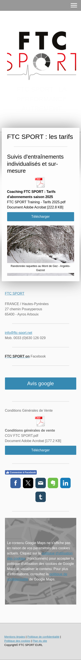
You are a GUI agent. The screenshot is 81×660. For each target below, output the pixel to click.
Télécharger (40, 216)
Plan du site (40, 640)
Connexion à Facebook (21, 472)
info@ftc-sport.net (18, 333)
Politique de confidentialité (43, 636)
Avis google (40, 383)
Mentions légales (14, 636)
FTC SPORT (14, 293)
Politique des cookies (17, 640)
